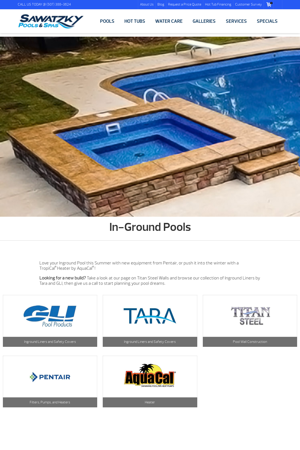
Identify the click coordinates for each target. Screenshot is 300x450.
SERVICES (236, 21)
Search (277, 4)
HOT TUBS (134, 21)
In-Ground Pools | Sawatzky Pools (51, 21)
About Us (147, 4)
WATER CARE (169, 21)
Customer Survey (248, 4)
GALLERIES (204, 21)
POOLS (107, 21)
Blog (160, 4)
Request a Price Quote (184, 4)
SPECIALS (267, 21)
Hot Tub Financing (218, 4)
